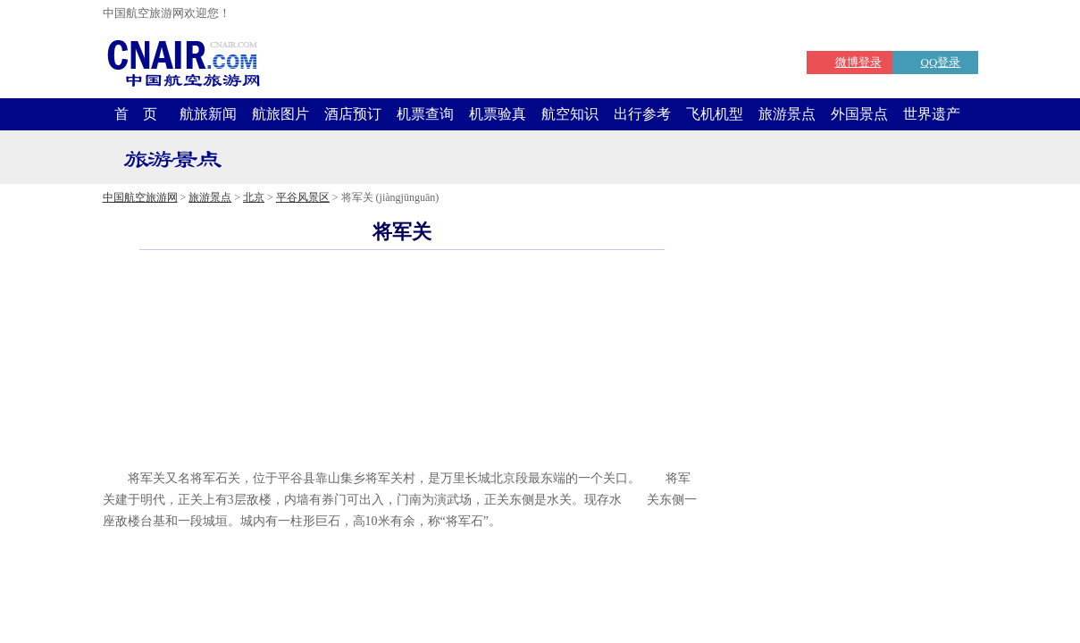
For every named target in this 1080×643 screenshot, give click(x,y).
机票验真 (497, 113)
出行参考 (642, 113)
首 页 (135, 113)
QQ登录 (941, 62)
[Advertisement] (402, 441)
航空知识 (570, 113)
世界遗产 (931, 113)
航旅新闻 (208, 113)
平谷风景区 (303, 197)
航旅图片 (280, 113)
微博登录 (858, 62)
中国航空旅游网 (140, 197)
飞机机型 (714, 113)
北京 (253, 197)
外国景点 (859, 113)
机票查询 (425, 113)
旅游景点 (787, 113)
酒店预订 (352, 113)
